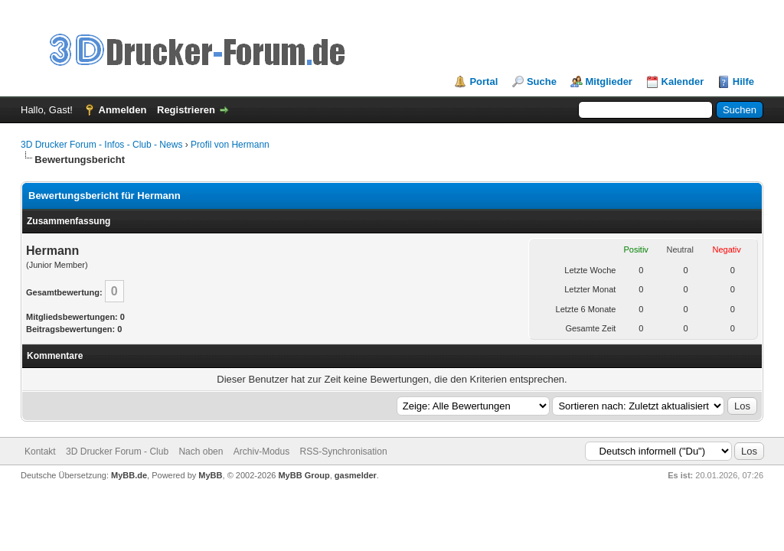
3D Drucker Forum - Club (117, 451)
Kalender (683, 81)
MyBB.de (129, 475)
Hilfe (743, 81)
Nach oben (200, 451)
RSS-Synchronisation (343, 451)
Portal (483, 81)
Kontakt (40, 451)
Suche (542, 81)
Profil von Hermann (230, 144)
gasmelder (356, 475)
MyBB (210, 475)
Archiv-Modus (261, 451)
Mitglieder (609, 81)
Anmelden (123, 110)
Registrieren (186, 110)
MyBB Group (303, 475)
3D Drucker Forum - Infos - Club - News (101, 144)
